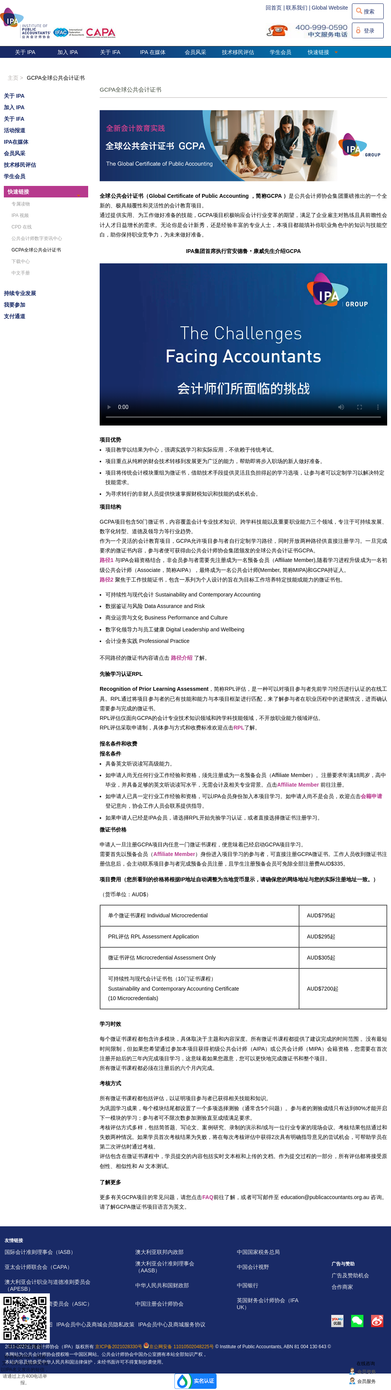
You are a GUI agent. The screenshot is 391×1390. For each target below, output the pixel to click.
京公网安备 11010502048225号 (178, 1346)
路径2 (106, 580)
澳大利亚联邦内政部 (159, 1252)
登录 (369, 31)
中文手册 (21, 273)
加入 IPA (68, 52)
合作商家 (342, 1287)
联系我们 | (298, 8)
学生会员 (280, 52)
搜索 (369, 11)
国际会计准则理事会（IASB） (40, 1252)
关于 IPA (25, 52)
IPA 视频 (20, 215)
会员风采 (195, 52)
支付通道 (14, 316)
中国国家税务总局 (258, 1252)
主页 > (15, 78)
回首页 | (275, 8)
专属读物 (21, 204)
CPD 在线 (22, 227)
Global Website (330, 8)
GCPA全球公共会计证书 (56, 78)
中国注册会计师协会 (159, 1304)
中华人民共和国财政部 (162, 1285)
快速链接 (323, 52)
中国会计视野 (253, 1267)
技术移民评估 (238, 52)
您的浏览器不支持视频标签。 (243, 344)
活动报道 (14, 130)
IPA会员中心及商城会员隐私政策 (95, 1324)
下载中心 (21, 261)
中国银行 (247, 1285)
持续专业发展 (20, 293)
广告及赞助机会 (350, 1275)
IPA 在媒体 (153, 52)
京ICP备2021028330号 (118, 1346)
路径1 (106, 560)
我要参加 (14, 305)
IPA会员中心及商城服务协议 (172, 1324)
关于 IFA (110, 52)
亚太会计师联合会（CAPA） (38, 1267)
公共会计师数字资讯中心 (37, 238)
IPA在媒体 (16, 142)
